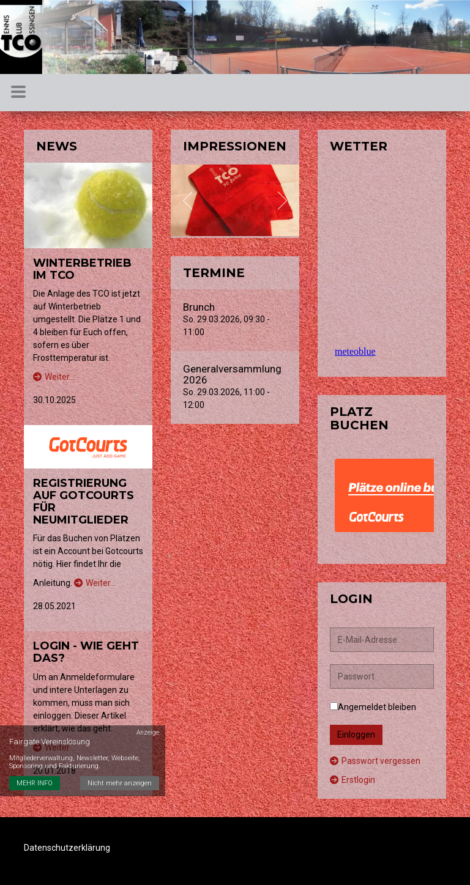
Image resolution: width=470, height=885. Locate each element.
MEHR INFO (35, 783)
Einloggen (356, 734)
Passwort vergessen (375, 761)
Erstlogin (352, 780)
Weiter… (54, 377)
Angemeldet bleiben (373, 707)
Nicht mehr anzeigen (120, 783)
